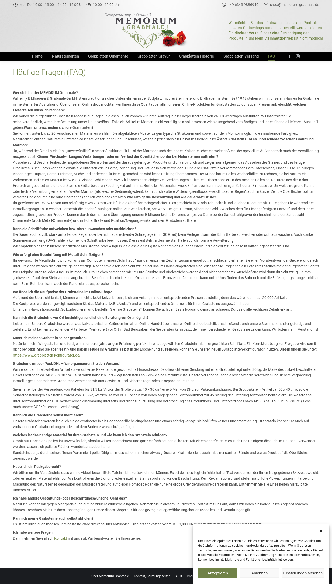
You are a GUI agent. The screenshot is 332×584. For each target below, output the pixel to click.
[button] (321, 538)
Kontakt (60, 538)
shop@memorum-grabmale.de (291, 4)
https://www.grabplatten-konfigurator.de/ (47, 355)
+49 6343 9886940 (239, 4)
